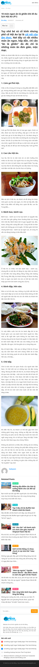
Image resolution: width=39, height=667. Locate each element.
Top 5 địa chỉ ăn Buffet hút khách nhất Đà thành (23, 509)
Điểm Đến (15, 483)
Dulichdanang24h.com (29, 663)
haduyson (12, 469)
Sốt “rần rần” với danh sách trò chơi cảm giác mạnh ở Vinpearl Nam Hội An (23, 529)
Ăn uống (8, 8)
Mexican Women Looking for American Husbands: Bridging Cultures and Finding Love (19, 656)
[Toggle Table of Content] (10, 25)
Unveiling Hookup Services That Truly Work (17, 652)
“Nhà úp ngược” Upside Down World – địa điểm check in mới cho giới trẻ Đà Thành (24, 572)
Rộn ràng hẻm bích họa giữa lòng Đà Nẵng (24, 593)
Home (2, 8)
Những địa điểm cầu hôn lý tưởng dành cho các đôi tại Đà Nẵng (23, 488)
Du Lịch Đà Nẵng (12, 663)
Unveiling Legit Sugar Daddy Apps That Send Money (20, 641)
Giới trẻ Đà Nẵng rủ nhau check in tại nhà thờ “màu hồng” (23, 551)
